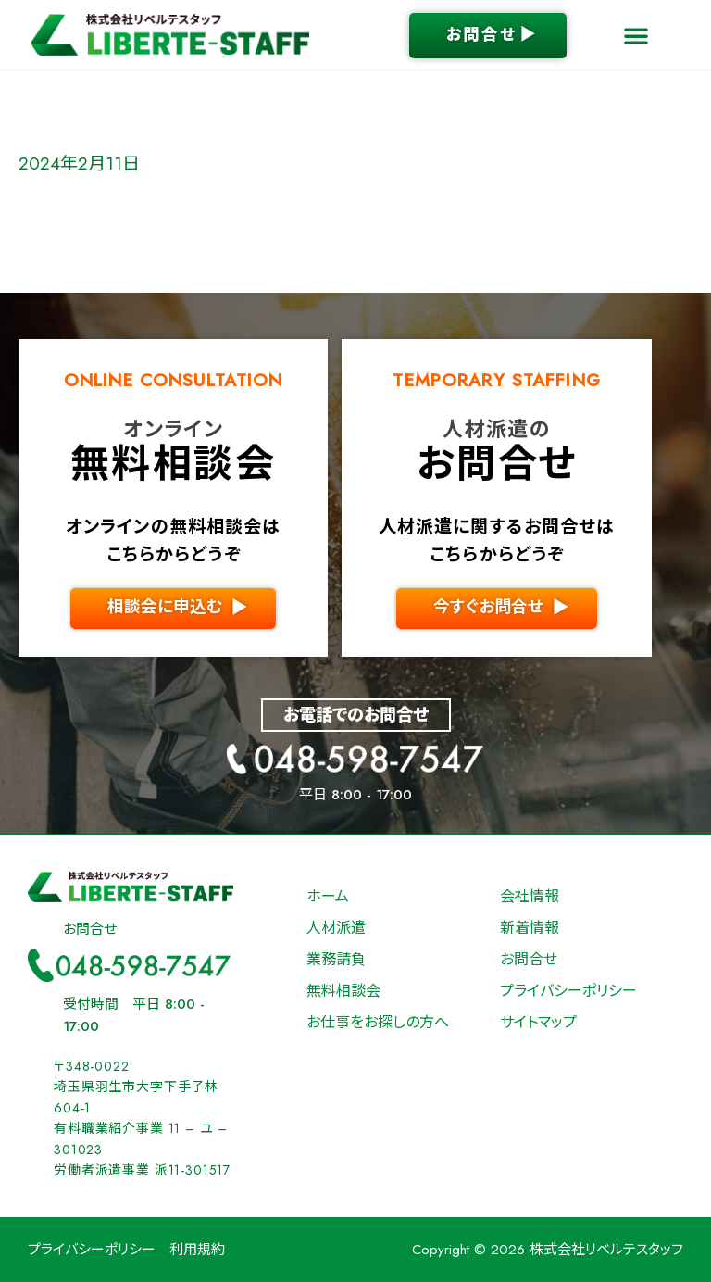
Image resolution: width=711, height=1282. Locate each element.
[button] (636, 35)
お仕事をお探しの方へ (377, 1022)
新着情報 (529, 927)
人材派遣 (336, 927)
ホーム (327, 896)
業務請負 (336, 959)
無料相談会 (343, 990)
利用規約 (197, 1249)
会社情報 (529, 896)
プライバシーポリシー (568, 990)
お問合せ (528, 959)
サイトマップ (538, 1022)
